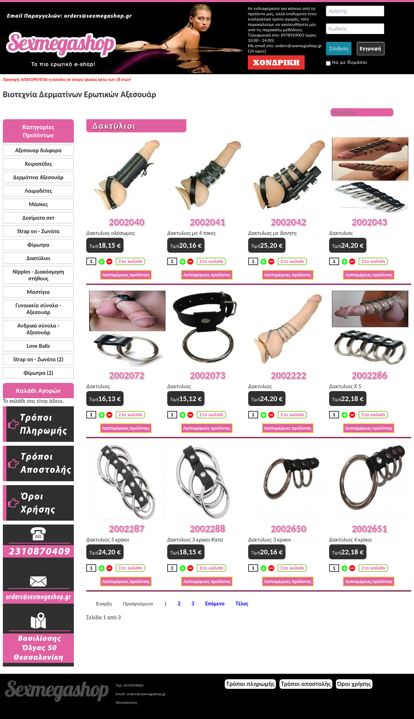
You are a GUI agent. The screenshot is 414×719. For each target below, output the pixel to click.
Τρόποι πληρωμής (250, 684)
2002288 (207, 528)
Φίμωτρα (38, 244)
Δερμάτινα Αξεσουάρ (38, 177)
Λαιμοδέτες (38, 190)
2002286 (369, 375)
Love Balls (38, 345)
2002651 (369, 528)
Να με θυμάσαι (346, 62)
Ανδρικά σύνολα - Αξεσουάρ (38, 329)
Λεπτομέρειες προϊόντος (125, 275)
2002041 (207, 222)
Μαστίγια (38, 292)
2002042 (288, 222)
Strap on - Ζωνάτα (38, 231)
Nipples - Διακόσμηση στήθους (38, 275)
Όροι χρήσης (354, 684)
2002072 (126, 375)
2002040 (126, 222)
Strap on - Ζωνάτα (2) (38, 359)
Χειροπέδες (38, 163)
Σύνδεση (338, 48)
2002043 (369, 222)
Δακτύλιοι (38, 258)
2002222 (288, 375)
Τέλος (241, 604)
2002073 (207, 375)
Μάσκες (38, 204)
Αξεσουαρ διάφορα (38, 150)
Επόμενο (215, 604)
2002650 (288, 528)
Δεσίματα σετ (38, 217)
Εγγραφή (370, 48)
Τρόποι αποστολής (306, 684)
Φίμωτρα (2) (38, 372)
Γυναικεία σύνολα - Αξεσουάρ (38, 308)
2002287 (126, 528)
